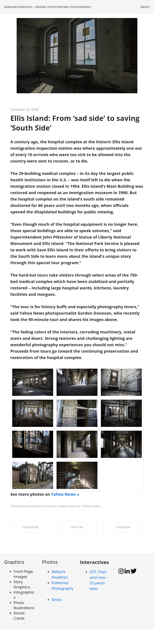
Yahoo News (91, 506)
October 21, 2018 (24, 109)
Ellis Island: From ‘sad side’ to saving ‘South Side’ (75, 123)
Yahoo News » (65, 494)
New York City (70, 506)
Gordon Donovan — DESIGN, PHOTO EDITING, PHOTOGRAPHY (47, 7)
